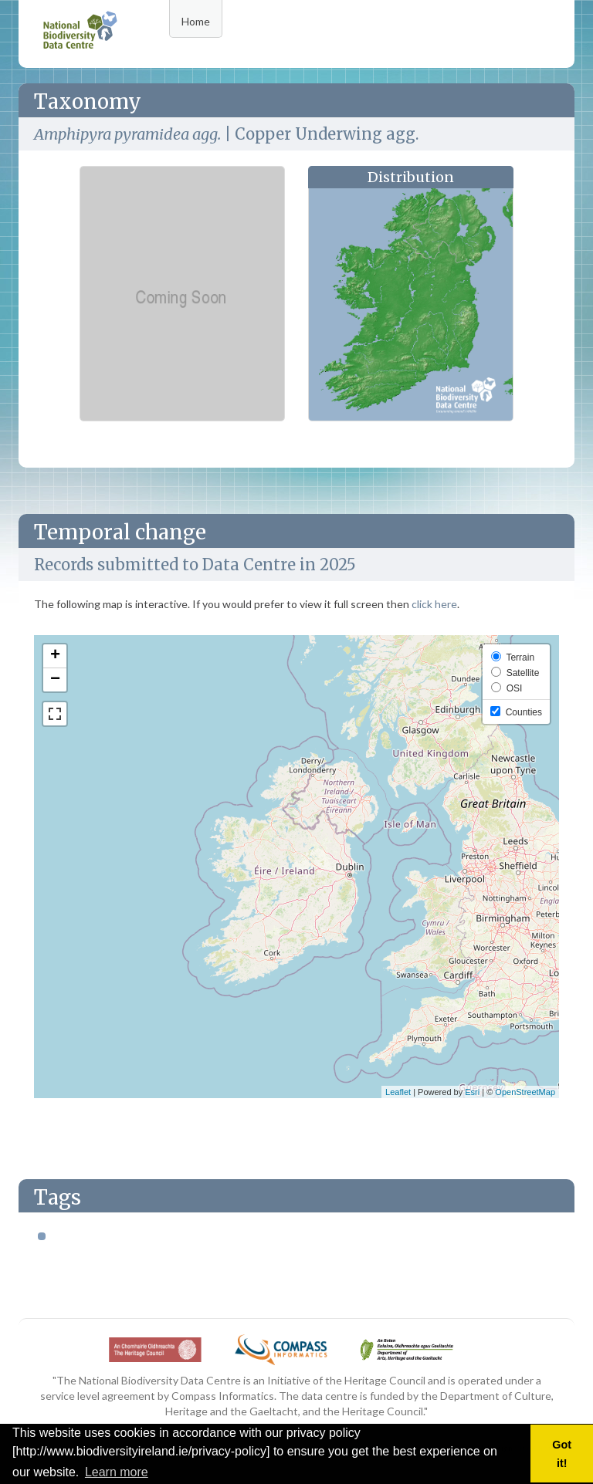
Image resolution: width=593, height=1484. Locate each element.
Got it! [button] (561, 1453)
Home (195, 21)
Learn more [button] (116, 1472)
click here (434, 603)
